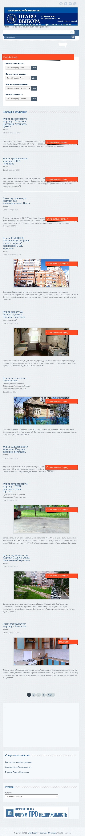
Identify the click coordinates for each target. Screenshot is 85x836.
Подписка (74, 3)
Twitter (61, 3)
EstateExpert (32, 833)
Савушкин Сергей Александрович (18, 767)
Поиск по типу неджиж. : (16, 74)
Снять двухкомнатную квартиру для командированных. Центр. (16, 201)
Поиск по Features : (14, 95)
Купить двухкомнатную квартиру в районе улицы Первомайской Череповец (16, 558)
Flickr (70, 3)
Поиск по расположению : (17, 84)
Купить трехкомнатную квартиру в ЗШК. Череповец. (15, 161)
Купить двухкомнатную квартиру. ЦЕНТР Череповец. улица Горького (15, 487)
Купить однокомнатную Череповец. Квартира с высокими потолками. (15, 449)
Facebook (65, 3)
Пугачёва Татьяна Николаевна (17, 772)
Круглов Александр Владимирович (18, 762)
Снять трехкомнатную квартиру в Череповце (14, 625)
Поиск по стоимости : (15, 64)
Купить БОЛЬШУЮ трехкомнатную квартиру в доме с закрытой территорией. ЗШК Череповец (16, 243)
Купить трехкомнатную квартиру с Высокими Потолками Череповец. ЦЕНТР (15, 122)
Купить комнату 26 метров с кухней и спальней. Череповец (14, 314)
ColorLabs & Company (48, 833)
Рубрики (8, 792)
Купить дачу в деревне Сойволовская (15, 379)
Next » (51, 695)
